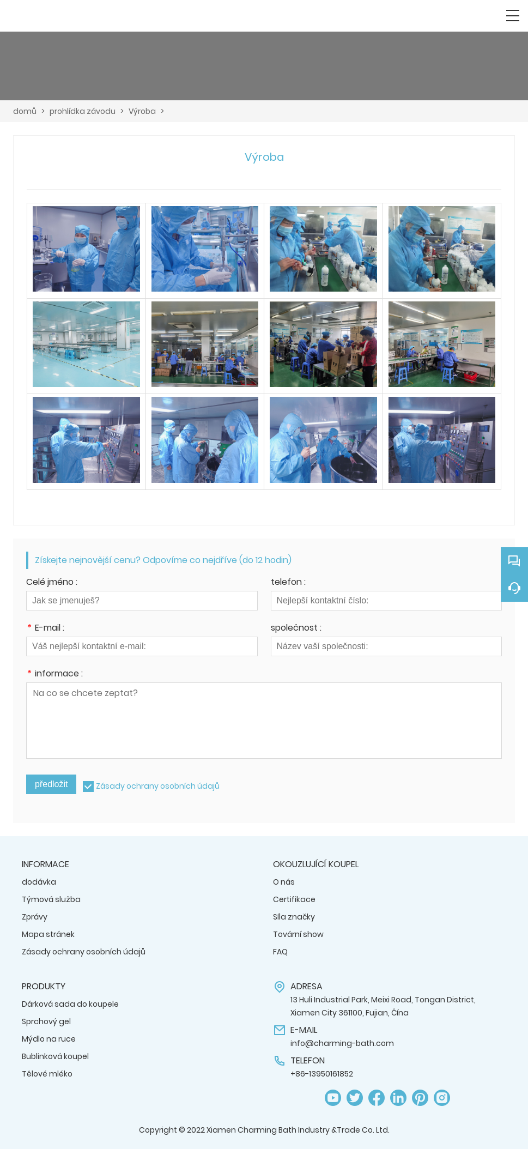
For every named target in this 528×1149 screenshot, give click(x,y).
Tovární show (298, 934)
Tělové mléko (47, 1073)
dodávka (39, 881)
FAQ (280, 951)
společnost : (296, 629)
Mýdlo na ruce (49, 1038)
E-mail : (45, 629)
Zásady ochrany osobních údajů (158, 786)
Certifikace (294, 899)
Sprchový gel (46, 1021)
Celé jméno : (51, 583)
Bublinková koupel (55, 1056)
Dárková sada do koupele (70, 1004)
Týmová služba (51, 899)
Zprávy (34, 916)
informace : (54, 674)
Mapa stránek (48, 934)
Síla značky (294, 916)
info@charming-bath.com (342, 1043)
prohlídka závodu (83, 111)
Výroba (142, 111)
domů (25, 111)
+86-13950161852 (321, 1073)
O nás (284, 881)
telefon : (288, 583)
